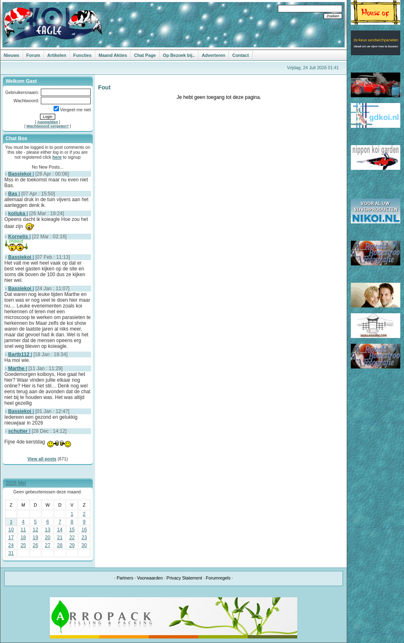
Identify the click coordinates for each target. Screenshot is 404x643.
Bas (13, 194)
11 (23, 530)
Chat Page (145, 55)
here (57, 157)
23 (84, 537)
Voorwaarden (150, 577)
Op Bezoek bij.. (179, 55)
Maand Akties (113, 55)
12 (35, 530)
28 (59, 545)
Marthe (17, 368)
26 (35, 545)
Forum (33, 55)
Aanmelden (47, 122)
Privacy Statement (184, 577)
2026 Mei (16, 483)
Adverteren (213, 55)
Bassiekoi (20, 174)
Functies (82, 55)
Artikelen (56, 55)
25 (23, 545)
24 (11, 545)
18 (23, 537)
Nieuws (11, 55)
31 (11, 553)
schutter (18, 431)
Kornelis (18, 236)
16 (84, 530)
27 (47, 545)
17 (11, 537)
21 (59, 537)
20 (47, 537)
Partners (125, 577)
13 (47, 530)
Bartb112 (19, 354)
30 (84, 545)
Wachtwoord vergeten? (47, 126)
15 (72, 530)
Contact (240, 55)
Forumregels (218, 577)
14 (59, 530)
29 (72, 545)
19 (35, 537)
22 (72, 537)
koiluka (17, 213)
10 (11, 530)
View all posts (41, 458)
